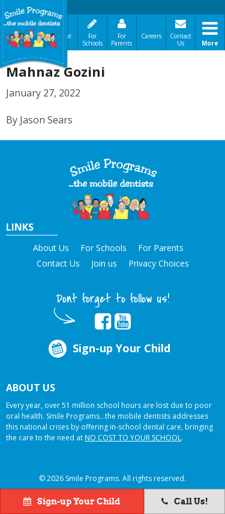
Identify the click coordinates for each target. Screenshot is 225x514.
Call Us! (184, 501)
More (210, 43)
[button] (113, 189)
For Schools (92, 39)
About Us (51, 247)
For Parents (121, 39)
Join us (104, 263)
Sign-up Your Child (108, 348)
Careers (151, 36)
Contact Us (180, 39)
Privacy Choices (158, 263)
